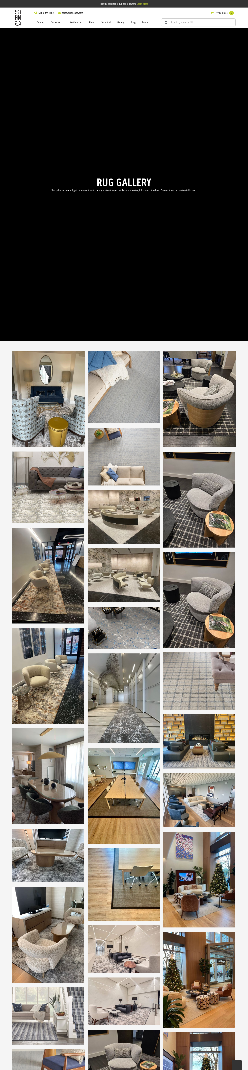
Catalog (40, 22)
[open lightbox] (48, 399)
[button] (55, 22)
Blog (133, 22)
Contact (146, 22)
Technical (106, 22)
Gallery (120, 22)
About (92, 22)
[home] (17, 18)
